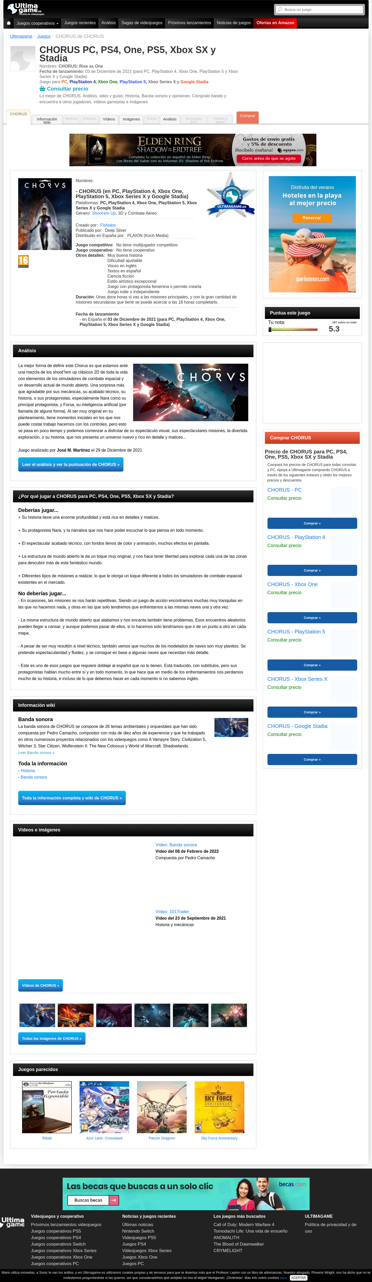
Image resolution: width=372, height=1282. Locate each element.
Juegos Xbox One (139, 1257)
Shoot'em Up (104, 213)
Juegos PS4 (134, 1244)
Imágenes (131, 119)
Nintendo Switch (138, 1231)
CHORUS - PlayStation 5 (296, 631)
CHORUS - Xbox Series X (297, 679)
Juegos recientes (80, 23)
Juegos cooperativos (37, 23)
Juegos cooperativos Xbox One (61, 1257)
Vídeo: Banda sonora (176, 844)
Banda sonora (34, 777)
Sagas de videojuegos (141, 23)
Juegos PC (133, 1263)
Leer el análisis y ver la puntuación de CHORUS (69, 464)
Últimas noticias (137, 1224)
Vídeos (109, 119)
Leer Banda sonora (34, 752)
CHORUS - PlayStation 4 (296, 537)
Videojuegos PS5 (139, 1237)
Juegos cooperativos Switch (58, 1244)
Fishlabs (108, 225)
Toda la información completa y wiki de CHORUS (70, 798)
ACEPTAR (298, 1278)
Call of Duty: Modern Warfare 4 (244, 1224)
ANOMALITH (226, 1237)
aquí (283, 1278)
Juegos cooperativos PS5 (56, 1231)
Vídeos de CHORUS (39, 985)
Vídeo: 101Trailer (172, 911)
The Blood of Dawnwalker (239, 1244)
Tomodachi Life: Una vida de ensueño (251, 1231)
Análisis (108, 23)
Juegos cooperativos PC (55, 1263)
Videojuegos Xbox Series (147, 1250)
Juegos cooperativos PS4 (56, 1237)
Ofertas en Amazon (275, 23)
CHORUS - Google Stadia (297, 726)
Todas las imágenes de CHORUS (50, 1038)
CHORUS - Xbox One (292, 584)
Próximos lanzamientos (189, 23)
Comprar (247, 115)
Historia (28, 770)
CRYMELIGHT (228, 1250)
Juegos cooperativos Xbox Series (63, 1250)
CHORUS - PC (284, 490)
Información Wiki (47, 121)
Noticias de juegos (234, 23)
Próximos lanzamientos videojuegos (66, 1224)
